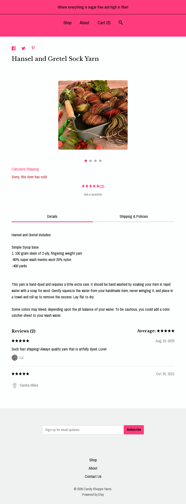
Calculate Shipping (25, 169)
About (84, 23)
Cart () (104, 23)
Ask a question (93, 194)
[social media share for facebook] (14, 49)
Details (52, 216)
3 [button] (95, 161)
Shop (67, 23)
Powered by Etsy (93, 494)
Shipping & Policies (134, 216)
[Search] (121, 23)
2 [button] (90, 161)
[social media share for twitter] (23, 49)
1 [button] (86, 161)
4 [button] (100, 161)
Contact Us (93, 476)
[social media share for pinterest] (33, 48)
